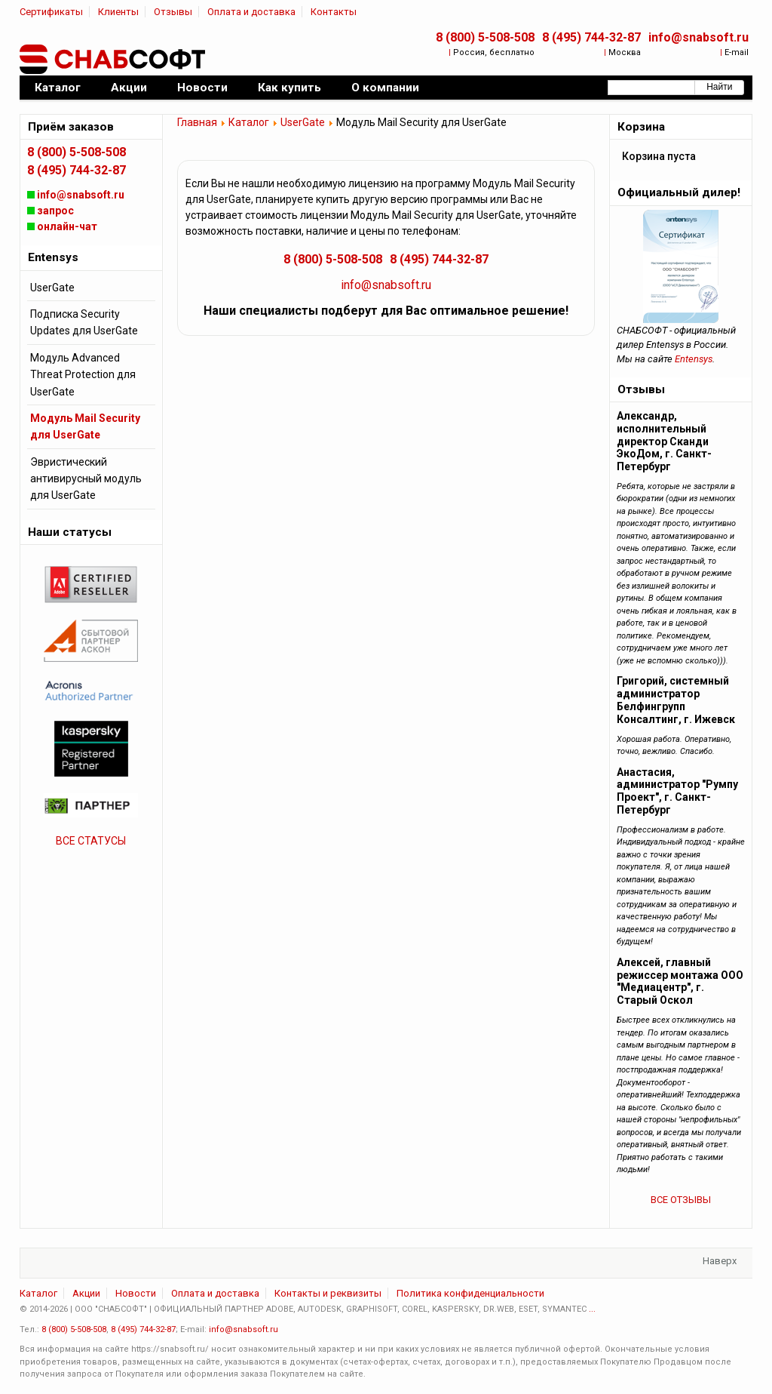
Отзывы (173, 11)
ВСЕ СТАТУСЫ (91, 841)
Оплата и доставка (251, 11)
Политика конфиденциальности (470, 1293)
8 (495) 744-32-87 (591, 37)
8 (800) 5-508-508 (485, 37)
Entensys (693, 359)
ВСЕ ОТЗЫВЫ (681, 1199)
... (592, 1309)
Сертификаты (51, 11)
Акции (86, 1293)
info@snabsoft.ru (698, 37)
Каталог (248, 122)
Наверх (720, 1260)
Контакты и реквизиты (327, 1293)
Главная (197, 122)
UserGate (302, 122)
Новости (135, 1293)
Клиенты (118, 11)
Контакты (334, 11)
